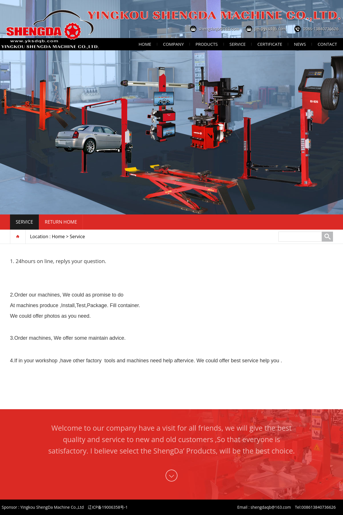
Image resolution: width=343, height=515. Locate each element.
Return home (61, 222)
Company (173, 44)
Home (145, 44)
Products (207, 44)
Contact (327, 44)
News (300, 44)
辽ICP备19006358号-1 (108, 507)
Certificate (269, 44)
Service (238, 44)
